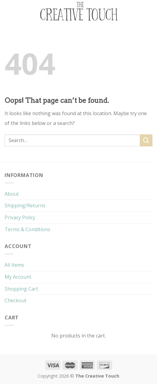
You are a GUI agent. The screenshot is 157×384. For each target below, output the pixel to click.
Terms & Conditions (27, 229)
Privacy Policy (20, 217)
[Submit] (146, 140)
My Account (18, 276)
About (12, 193)
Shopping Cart (21, 288)
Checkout (15, 300)
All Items (14, 265)
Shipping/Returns (25, 205)
